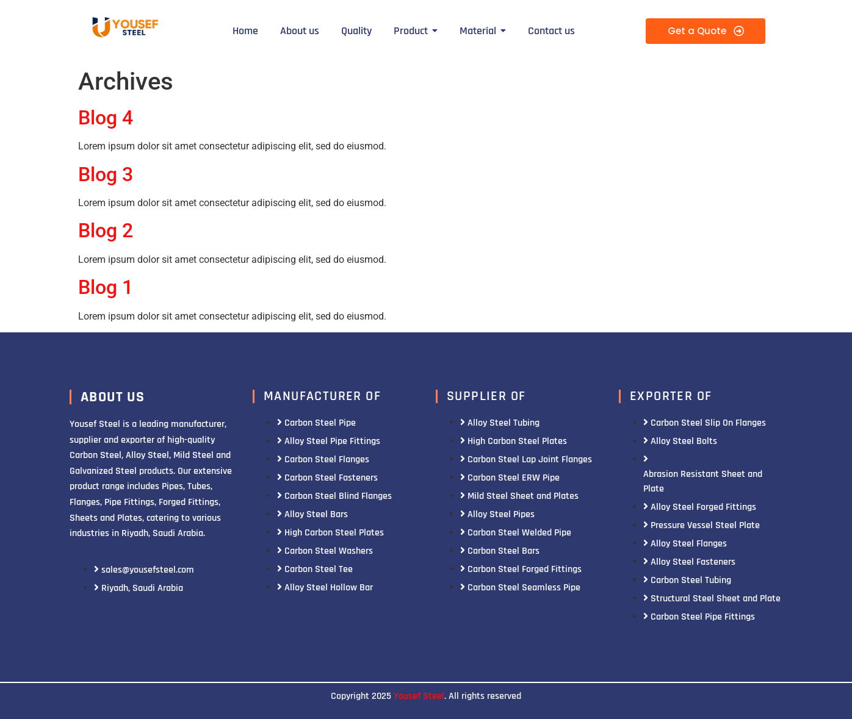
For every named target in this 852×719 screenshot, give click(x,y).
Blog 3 (105, 174)
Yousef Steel (419, 696)
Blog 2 (105, 230)
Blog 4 (105, 117)
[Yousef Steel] (124, 29)
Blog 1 (105, 287)
